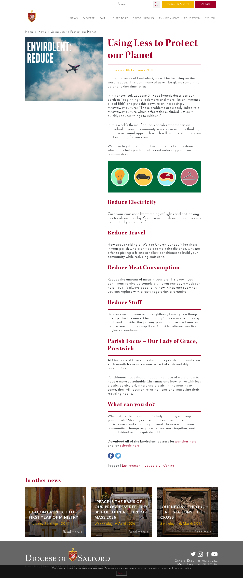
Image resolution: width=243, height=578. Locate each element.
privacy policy (184, 568)
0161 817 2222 (210, 561)
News (42, 32)
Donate (205, 4)
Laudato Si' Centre (159, 466)
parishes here (186, 441)
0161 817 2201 (210, 564)
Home (29, 32)
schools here (130, 445)
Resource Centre (178, 4)
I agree (121, 573)
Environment (132, 466)
